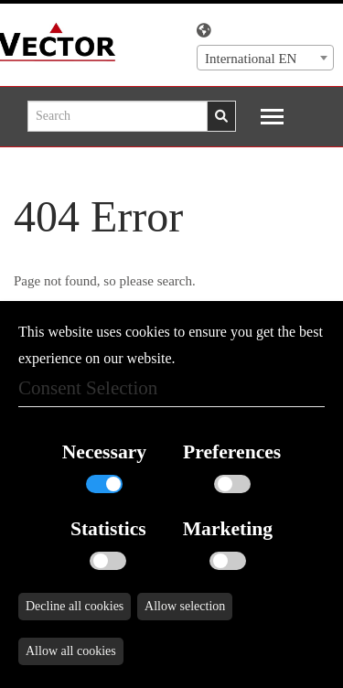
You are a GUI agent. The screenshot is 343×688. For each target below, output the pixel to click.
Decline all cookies (74, 606)
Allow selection (185, 606)
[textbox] (265, 58)
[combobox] (265, 57)
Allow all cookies (71, 651)
